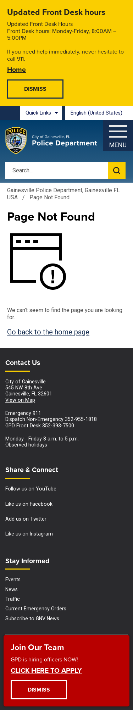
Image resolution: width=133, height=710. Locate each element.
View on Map (20, 400)
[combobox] (99, 113)
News (11, 589)
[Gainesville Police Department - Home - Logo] (51, 141)
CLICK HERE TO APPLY (46, 670)
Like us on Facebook (28, 504)
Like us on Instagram (29, 534)
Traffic (12, 599)
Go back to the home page (48, 332)
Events (13, 579)
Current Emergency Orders (35, 608)
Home (16, 69)
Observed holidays (26, 445)
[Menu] (118, 133)
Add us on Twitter (25, 519)
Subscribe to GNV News (32, 618)
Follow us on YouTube (30, 489)
